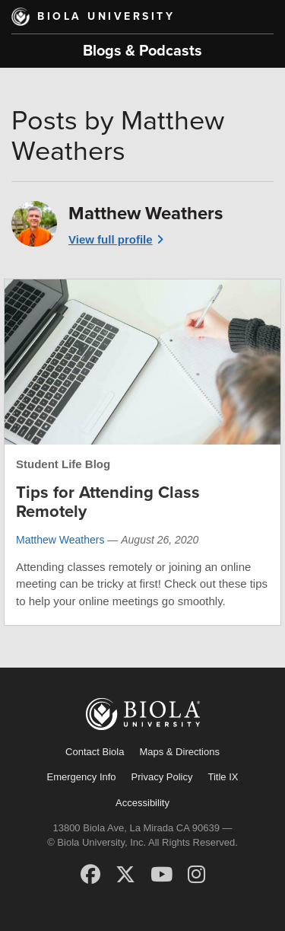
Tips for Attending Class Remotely (108, 502)
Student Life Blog (63, 464)
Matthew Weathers (60, 540)
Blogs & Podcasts (142, 51)
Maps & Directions (179, 751)
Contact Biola (94, 751)
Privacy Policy (162, 777)
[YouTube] (161, 874)
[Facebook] (90, 874)
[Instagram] (196, 874)
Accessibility (142, 802)
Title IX (222, 777)
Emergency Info (81, 777)
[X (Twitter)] (125, 874)
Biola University (106, 16)
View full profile (110, 239)
